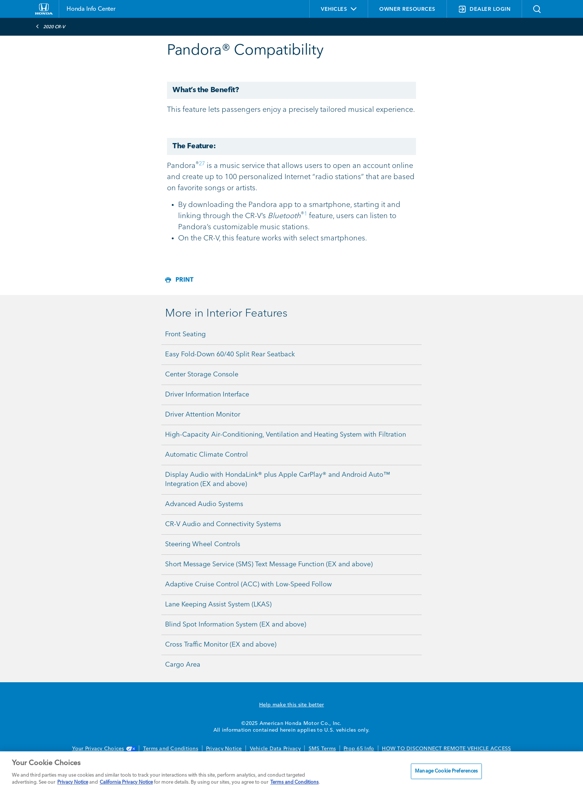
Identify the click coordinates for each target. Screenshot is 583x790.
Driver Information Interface (207, 394)
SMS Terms (322, 748)
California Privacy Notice (126, 782)
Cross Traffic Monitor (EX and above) (220, 644)
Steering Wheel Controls (202, 544)
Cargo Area (182, 664)
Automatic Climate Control (206, 454)
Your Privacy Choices (103, 748)
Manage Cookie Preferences (446, 771)
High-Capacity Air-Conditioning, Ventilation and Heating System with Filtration (285, 434)
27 (202, 163)
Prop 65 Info (359, 748)
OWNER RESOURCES (407, 9)
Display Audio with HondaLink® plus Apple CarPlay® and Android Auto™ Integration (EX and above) (277, 480)
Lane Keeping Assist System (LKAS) (218, 604)
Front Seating (185, 334)
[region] (291, 770)
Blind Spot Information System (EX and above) (235, 624)
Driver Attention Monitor (202, 414)
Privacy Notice (224, 748)
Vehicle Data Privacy (275, 748)
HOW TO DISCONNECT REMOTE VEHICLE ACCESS (446, 748)
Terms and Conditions (170, 748)
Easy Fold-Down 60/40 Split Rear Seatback (230, 354)
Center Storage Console (201, 374)
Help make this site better (291, 705)
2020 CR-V (50, 26)
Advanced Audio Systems (204, 504)
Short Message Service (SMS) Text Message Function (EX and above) (269, 564)
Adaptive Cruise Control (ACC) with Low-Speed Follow (248, 584)
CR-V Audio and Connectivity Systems (223, 524)
